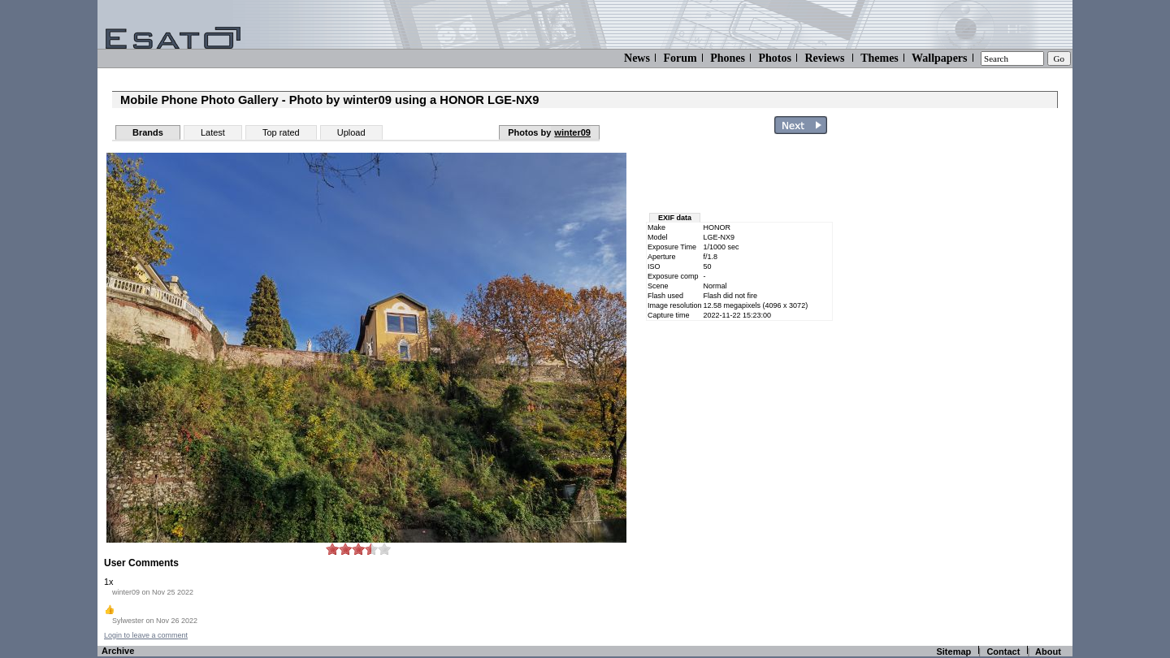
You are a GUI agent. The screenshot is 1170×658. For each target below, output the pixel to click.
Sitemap (953, 651)
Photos (774, 58)
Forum (679, 58)
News (637, 58)
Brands (147, 132)
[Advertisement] (977, 384)
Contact (1003, 651)
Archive (118, 651)
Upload (351, 132)
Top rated (281, 132)
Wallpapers (939, 58)
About (1048, 651)
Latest (213, 132)
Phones (727, 58)
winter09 (572, 132)
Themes (879, 58)
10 (384, 549)
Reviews (824, 58)
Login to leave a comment (146, 635)
